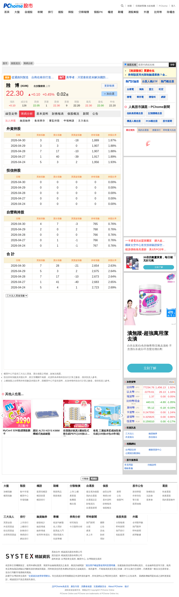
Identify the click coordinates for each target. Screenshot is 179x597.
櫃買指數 (8, 495)
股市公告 (138, 485)
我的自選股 (143, 130)
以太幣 (131, 391)
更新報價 (109, 85)
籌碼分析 (27, 113)
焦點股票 (120, 534)
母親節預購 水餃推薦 (145, 5)
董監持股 (54, 120)
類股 (71, 12)
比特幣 (158, 12)
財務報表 (58, 113)
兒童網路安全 (100, 586)
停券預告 (137, 495)
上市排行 (24, 522)
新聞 (129, 5)
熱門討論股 (132, 81)
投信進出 (153, 437)
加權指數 (8, 491)
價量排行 (156, 130)
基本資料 (42, 113)
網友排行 (24, 538)
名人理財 (57, 526)
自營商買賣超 (10, 534)
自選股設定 (91, 500)
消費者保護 (86, 586)
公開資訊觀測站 (132, 453)
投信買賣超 (9, 530)
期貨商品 (57, 491)
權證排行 (41, 500)
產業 (88, 530)
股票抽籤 (137, 504)
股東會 (149, 500)
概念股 (73, 504)
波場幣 (131, 416)
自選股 (29, 12)
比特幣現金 (133, 400)
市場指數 (24, 500)
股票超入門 (58, 530)
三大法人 (129, 433)
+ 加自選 (109, 93)
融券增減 (41, 530)
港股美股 (133, 12)
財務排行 (24, 530)
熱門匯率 (137, 526)
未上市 (89, 534)
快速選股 (166, 491)
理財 (102, 538)
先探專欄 (57, 538)
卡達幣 (131, 412)
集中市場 (24, 491)
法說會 (149, 495)
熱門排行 (120, 530)
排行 (50, 12)
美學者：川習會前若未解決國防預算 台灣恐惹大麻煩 (88, 77)
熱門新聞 (90, 522)
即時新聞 (91, 516)
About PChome (115, 586)
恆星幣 (131, 421)
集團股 (73, 500)
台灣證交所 (130, 449)
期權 (120, 12)
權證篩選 (41, 495)
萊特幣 (131, 407)
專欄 (55, 516)
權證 (110, 12)
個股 (105, 485)
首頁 (7, 12)
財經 (102, 534)
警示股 (136, 500)
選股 (60, 12)
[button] (122, 415)
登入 (173, 5)
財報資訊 (90, 504)
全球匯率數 (138, 522)
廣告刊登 (75, 586)
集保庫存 (39, 120)
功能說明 (152, 465)
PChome (163, 5)
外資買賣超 (9, 526)
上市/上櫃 (74, 491)
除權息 (171, 12)
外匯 (146, 12)
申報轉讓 (69, 120)
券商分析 (75, 516)
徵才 (127, 586)
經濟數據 (137, 534)
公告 (95, 113)
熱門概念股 (167, 81)
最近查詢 (130, 130)
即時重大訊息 (169, 130)
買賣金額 (8, 522)
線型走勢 (11, 113)
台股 (88, 526)
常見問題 (128, 465)
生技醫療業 (39, 86)
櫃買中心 (24, 495)
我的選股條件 (168, 500)
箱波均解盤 (58, 522)
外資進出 (129, 437)
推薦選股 (166, 495)
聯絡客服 (128, 468)
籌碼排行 (24, 534)
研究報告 (74, 522)
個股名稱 (131, 64)
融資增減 (41, 526)
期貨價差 (57, 495)
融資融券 (25, 120)
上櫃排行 (24, 526)
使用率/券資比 (43, 534)
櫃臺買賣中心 (155, 449)
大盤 (17, 12)
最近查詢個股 (92, 491)
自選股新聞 (91, 508)
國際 (102, 522)
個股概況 (73, 113)
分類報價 (83, 12)
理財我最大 (58, 534)
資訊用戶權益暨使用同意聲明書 (100, 565)
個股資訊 (15, 63)
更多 (171, 382)
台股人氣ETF (150, 81)
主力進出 (83, 120)
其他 (102, 530)
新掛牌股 (137, 491)
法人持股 (10, 120)
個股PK (98, 12)
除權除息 (150, 491)
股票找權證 (42, 491)
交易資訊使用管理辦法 (39, 576)
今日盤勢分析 (76, 526)
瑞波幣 (131, 396)
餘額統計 (41, 522)
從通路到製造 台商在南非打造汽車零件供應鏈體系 (34, 77)
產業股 (73, 495)
